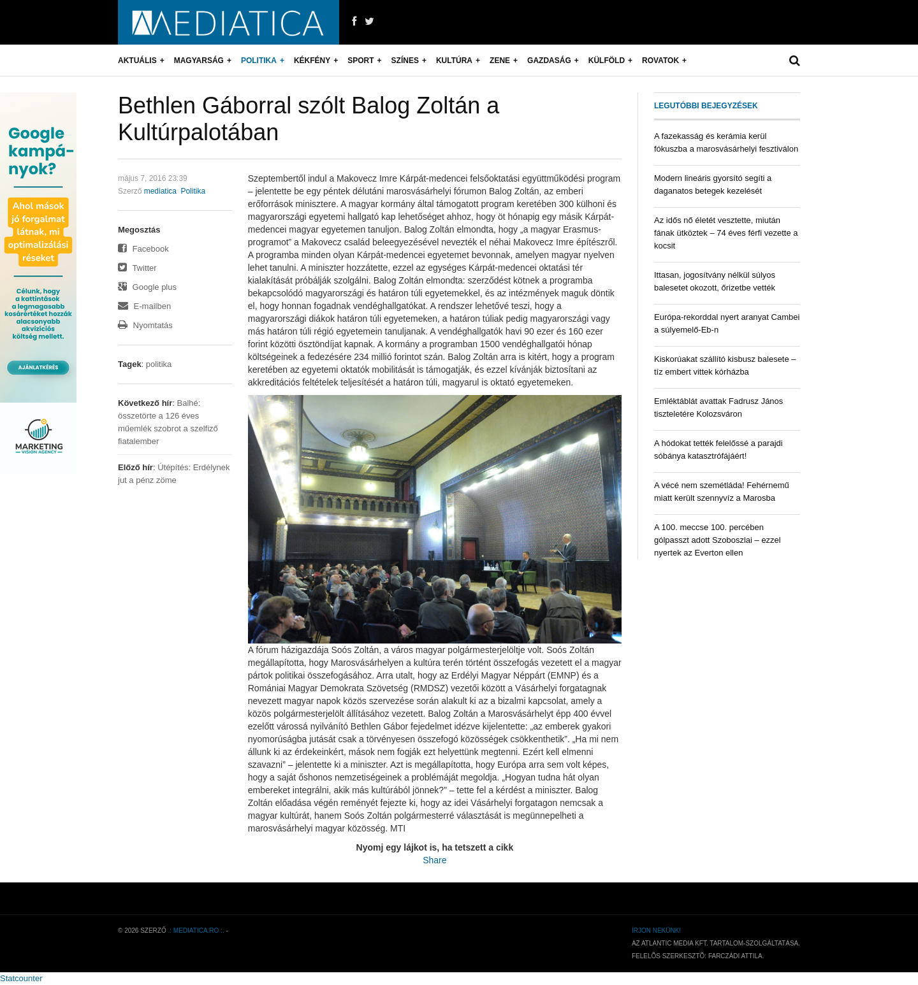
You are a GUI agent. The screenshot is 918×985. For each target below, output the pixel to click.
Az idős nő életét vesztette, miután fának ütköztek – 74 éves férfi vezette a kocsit (726, 232)
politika (158, 364)
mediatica (160, 191)
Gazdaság (549, 60)
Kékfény (312, 60)
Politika (259, 60)
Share (434, 860)
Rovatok (660, 60)
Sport (360, 60)
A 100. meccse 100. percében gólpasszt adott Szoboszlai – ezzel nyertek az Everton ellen (717, 539)
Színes (405, 60)
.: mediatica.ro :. (196, 930)
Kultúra (454, 60)
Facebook (143, 249)
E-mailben (144, 306)
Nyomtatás (145, 325)
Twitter (137, 268)
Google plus (147, 287)
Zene (500, 60)
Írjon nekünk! (656, 930)
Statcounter (21, 978)
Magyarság (199, 60)
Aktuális (137, 60)
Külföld (606, 60)
